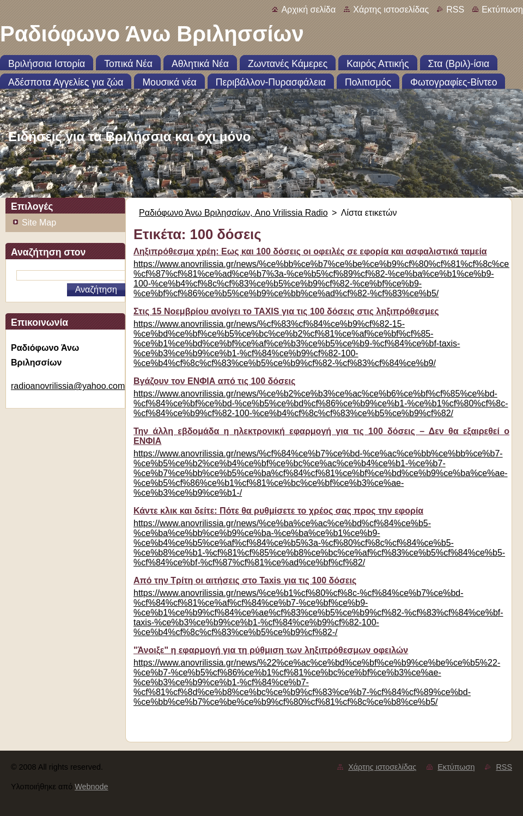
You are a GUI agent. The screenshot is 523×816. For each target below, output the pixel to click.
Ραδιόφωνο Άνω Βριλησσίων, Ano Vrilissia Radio (233, 212)
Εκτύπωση (502, 9)
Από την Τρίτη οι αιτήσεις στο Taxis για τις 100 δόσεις (244, 580)
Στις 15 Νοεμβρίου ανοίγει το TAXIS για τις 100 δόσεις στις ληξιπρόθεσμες (286, 311)
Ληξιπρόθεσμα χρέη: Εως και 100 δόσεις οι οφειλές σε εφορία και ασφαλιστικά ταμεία (310, 251)
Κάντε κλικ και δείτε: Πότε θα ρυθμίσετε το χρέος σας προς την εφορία (278, 510)
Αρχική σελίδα (308, 9)
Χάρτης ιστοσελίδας (391, 9)
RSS (455, 9)
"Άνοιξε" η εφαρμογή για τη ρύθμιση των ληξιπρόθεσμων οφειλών (270, 650)
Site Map (39, 222)
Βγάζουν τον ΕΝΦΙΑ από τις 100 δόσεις (214, 381)
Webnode (91, 786)
